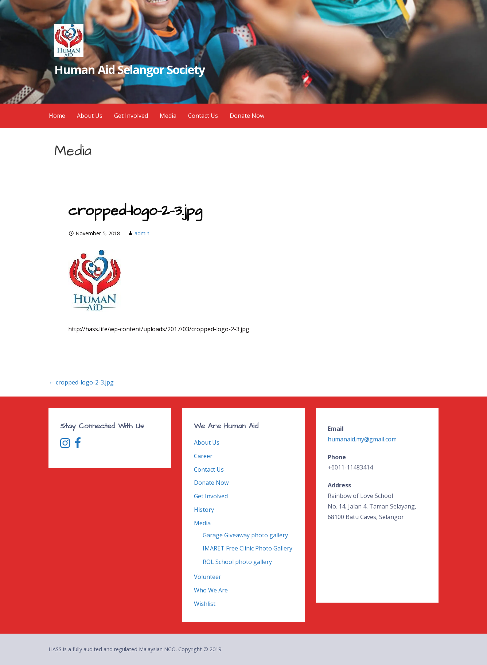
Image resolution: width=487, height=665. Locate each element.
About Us (89, 116)
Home (57, 116)
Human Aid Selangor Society (129, 69)
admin (142, 233)
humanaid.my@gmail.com (362, 439)
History (204, 510)
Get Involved (131, 116)
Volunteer (207, 577)
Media (168, 116)
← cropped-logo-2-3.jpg (81, 382)
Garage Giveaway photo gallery (245, 535)
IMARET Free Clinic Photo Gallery (247, 548)
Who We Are (211, 590)
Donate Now (247, 116)
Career (203, 456)
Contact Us (203, 116)
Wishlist (204, 604)
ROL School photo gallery (237, 562)
